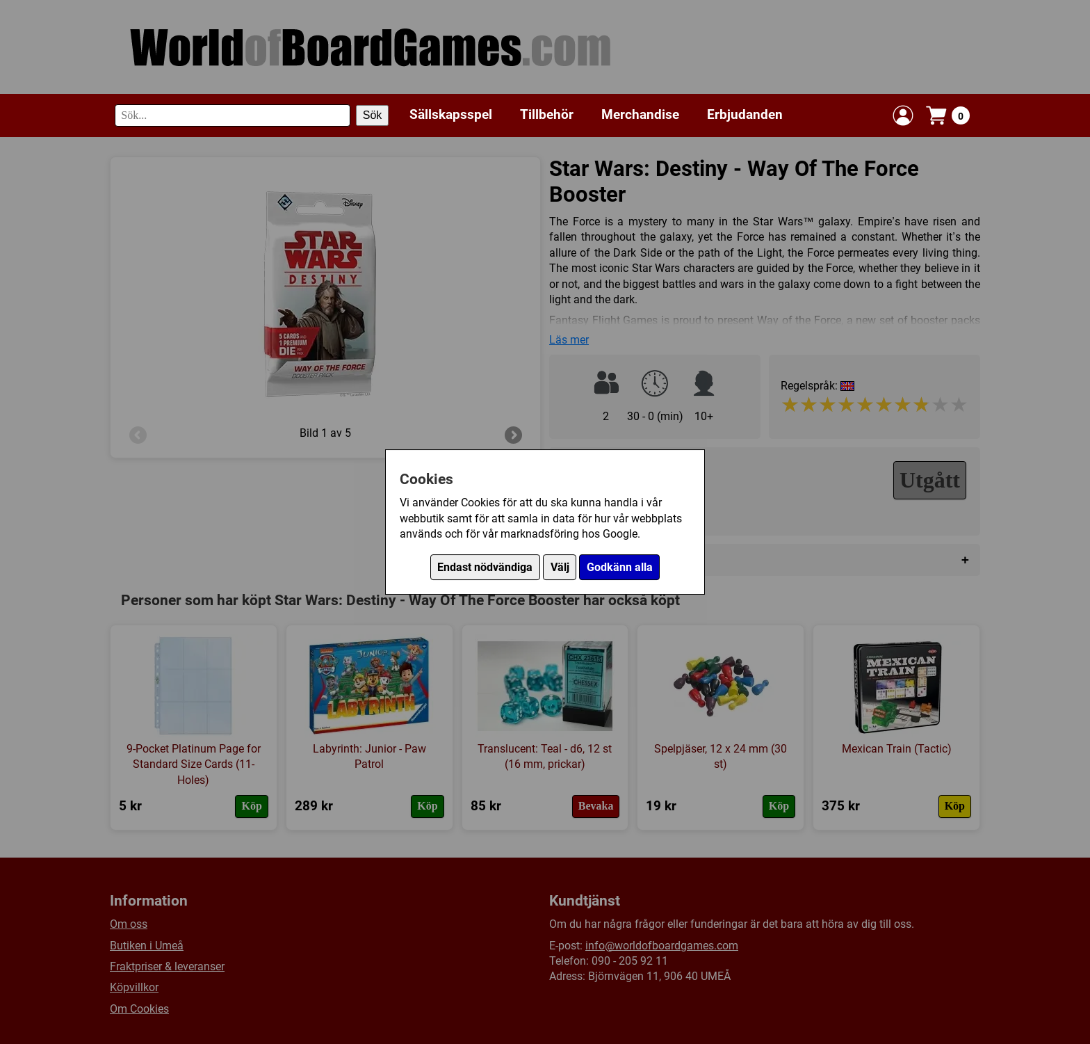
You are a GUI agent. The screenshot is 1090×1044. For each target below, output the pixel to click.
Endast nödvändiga (484, 567)
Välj (560, 567)
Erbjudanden (745, 114)
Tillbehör (547, 114)
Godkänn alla (620, 567)
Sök (372, 115)
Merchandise (640, 114)
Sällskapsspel (450, 114)
